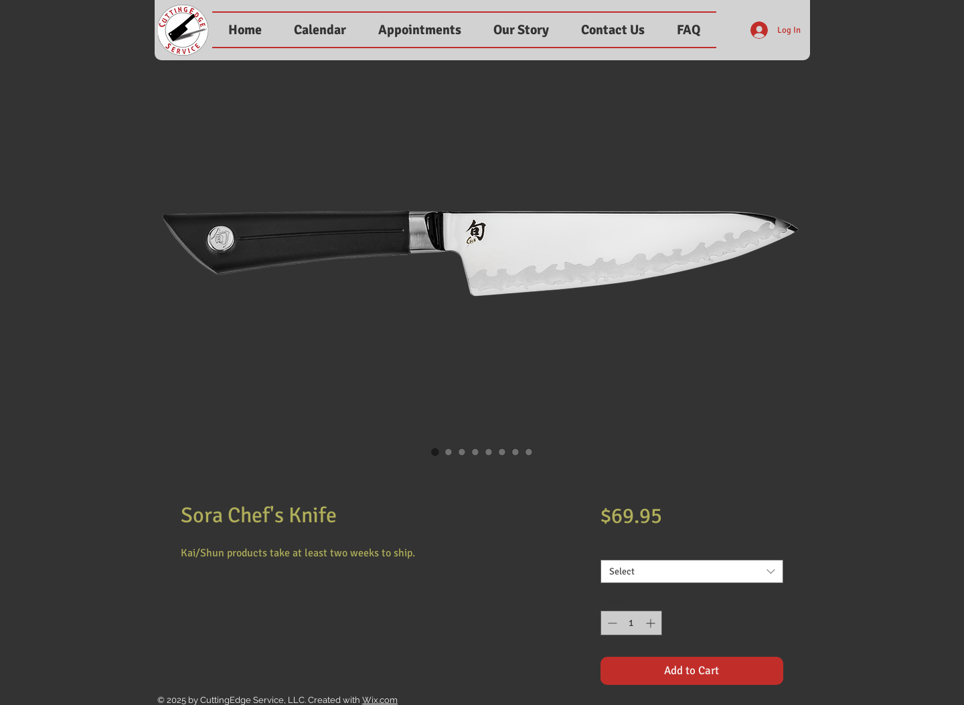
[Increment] (651, 623)
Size (612, 548)
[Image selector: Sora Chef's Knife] (435, 452)
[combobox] (691, 571)
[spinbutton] (631, 623)
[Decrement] (610, 623)
